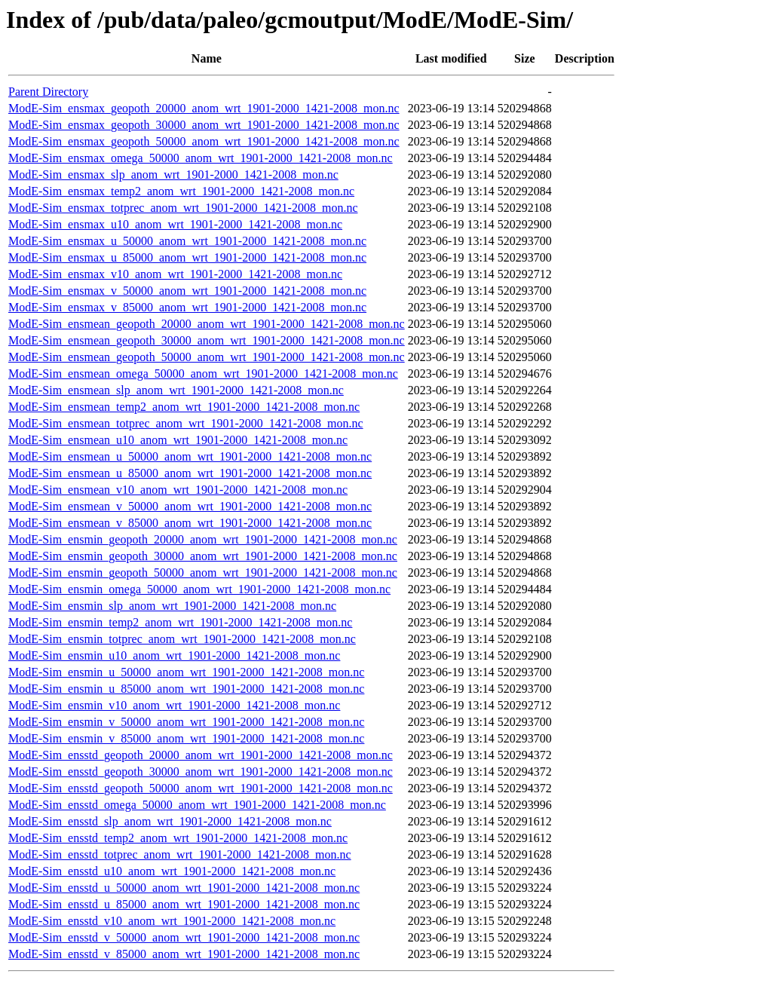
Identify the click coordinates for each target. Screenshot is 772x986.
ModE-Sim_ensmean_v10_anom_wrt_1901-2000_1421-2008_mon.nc (178, 489)
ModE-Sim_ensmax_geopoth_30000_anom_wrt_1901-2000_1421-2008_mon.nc (204, 124)
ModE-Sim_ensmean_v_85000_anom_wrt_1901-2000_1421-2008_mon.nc (190, 522)
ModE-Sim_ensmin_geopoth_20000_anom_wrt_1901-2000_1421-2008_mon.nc (202, 539)
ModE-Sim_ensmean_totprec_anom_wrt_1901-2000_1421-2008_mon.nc (185, 423)
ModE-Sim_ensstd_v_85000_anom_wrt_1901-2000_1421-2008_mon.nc (184, 954)
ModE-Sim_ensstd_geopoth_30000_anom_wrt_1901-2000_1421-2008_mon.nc (200, 771)
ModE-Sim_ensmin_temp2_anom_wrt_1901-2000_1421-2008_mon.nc (180, 622)
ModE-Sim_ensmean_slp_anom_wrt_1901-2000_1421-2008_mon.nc (176, 390)
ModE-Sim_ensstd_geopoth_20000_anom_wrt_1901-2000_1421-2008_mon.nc (200, 755)
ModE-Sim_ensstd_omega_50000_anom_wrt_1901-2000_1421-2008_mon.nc (197, 804)
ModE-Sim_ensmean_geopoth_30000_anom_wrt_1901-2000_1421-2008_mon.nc (206, 340)
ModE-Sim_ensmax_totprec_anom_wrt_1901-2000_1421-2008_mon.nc (183, 207)
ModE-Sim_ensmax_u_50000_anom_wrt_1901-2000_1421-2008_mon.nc (187, 240)
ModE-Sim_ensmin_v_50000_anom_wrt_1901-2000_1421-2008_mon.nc (186, 721)
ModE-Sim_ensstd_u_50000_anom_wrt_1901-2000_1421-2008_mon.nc (184, 887)
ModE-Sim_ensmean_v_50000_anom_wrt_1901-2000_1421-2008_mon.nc (190, 506)
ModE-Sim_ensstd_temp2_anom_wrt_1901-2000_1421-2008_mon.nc (178, 837)
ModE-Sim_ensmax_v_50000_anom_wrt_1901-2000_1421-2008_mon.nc (187, 290)
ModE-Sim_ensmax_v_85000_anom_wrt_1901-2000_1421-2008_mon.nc (187, 307)
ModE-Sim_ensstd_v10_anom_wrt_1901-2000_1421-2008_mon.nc (171, 920)
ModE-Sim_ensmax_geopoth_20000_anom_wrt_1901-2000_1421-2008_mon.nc (204, 108)
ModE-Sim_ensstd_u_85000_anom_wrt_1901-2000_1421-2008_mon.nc (184, 904)
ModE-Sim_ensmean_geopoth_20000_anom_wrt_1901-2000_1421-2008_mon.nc (206, 323)
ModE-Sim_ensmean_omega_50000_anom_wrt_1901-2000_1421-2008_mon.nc (203, 373)
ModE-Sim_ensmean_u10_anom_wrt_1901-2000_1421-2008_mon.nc (178, 439)
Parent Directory (48, 91)
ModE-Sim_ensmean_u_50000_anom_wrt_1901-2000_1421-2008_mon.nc (190, 456)
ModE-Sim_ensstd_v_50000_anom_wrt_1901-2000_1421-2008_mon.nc (184, 937)
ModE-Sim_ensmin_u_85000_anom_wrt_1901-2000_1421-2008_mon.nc (186, 688)
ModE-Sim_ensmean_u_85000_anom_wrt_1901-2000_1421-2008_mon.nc (190, 473)
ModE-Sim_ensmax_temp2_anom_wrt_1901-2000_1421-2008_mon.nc (181, 191)
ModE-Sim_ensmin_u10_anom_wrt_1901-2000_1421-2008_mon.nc (174, 655)
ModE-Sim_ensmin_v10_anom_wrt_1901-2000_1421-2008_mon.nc (174, 705)
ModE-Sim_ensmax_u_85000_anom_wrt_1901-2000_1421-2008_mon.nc (187, 257)
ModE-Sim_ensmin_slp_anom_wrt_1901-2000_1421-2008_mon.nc (172, 605)
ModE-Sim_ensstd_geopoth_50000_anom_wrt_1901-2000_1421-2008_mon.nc (200, 788)
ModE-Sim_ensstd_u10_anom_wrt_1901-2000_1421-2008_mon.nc (171, 871)
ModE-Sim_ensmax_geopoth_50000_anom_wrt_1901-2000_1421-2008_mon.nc (204, 141)
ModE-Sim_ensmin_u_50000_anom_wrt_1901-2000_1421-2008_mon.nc (186, 672)
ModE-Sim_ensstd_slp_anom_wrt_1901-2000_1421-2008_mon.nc (170, 821)
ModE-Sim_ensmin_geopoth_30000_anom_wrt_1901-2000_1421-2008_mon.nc (202, 556)
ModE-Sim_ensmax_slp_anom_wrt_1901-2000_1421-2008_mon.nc (173, 174)
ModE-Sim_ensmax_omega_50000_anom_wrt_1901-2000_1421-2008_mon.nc (200, 158)
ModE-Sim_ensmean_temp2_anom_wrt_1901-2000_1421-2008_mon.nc (184, 406)
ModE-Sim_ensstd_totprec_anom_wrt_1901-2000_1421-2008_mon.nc (179, 854)
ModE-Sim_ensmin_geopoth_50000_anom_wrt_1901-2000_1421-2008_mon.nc (202, 572)
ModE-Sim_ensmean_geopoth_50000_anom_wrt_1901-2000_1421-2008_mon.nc (206, 357)
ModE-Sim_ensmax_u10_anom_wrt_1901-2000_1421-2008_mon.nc (175, 224)
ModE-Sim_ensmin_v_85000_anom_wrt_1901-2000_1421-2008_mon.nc (186, 738)
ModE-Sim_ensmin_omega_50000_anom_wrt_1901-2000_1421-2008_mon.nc (199, 589)
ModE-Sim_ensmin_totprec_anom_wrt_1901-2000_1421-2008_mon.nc (182, 638)
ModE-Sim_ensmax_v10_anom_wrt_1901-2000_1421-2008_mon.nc (175, 274)
